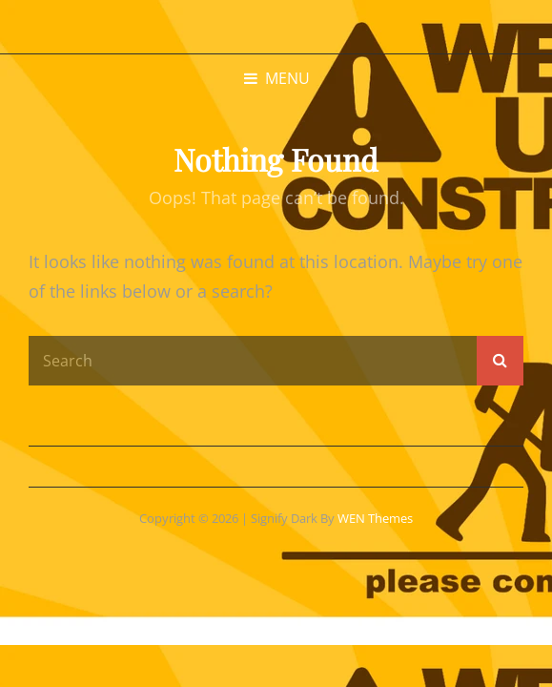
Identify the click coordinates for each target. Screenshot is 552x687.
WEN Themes (375, 518)
